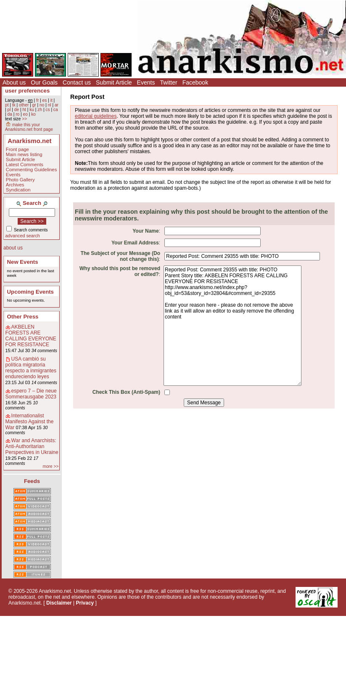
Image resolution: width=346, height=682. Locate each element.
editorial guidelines (95, 116)
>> (24, 119)
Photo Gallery (20, 179)
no (42, 105)
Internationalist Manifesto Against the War (29, 421)
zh (39, 109)
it (51, 100)
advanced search (22, 235)
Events (146, 82)
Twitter (168, 82)
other (24, 105)
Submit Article (114, 82)
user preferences (27, 91)
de (16, 109)
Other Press (23, 316)
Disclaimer (59, 603)
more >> (50, 466)
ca (55, 109)
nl (49, 105)
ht (24, 109)
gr (34, 105)
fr (37, 100)
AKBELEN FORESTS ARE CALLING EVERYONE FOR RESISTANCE (30, 336)
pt (7, 105)
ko (33, 114)
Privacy (85, 603)
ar (56, 105)
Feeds (32, 481)
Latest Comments (24, 164)
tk (14, 105)
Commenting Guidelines (31, 169)
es (44, 100)
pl (9, 109)
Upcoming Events (30, 292)
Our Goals (44, 82)
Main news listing (24, 154)
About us (14, 82)
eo (25, 114)
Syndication (18, 189)
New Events (22, 262)
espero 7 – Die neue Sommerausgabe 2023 (31, 394)
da (9, 114)
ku (31, 109)
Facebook (195, 82)
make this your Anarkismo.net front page (29, 127)
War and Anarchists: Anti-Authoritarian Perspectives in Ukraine (31, 446)
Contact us (77, 82)
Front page (17, 149)
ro (17, 114)
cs (47, 109)
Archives (15, 184)
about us (13, 248)
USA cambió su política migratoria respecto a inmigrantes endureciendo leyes (30, 367)
